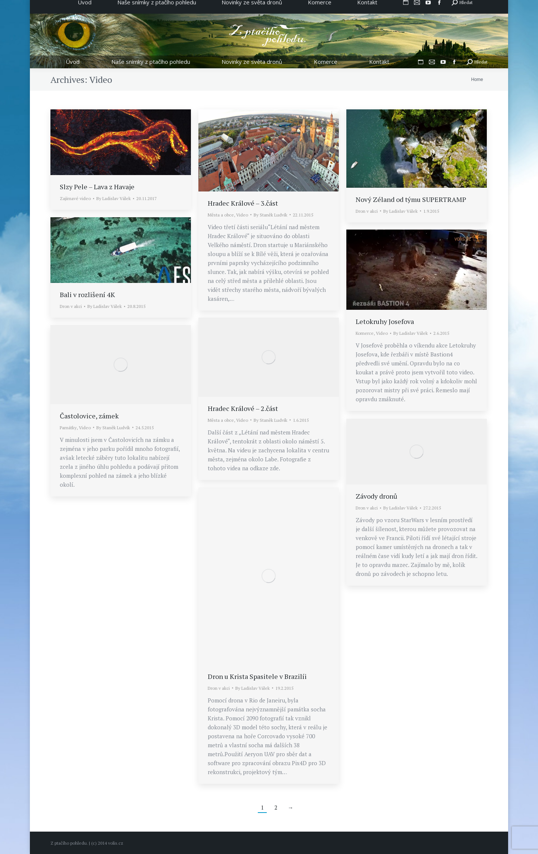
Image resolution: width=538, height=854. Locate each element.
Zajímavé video (75, 198)
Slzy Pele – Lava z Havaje (97, 186)
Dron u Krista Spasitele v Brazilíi (257, 676)
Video (242, 215)
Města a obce (221, 215)
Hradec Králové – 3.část (243, 203)
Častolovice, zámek (89, 415)
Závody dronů (376, 496)
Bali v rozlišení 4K (87, 294)
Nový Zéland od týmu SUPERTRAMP (411, 199)
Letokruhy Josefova (385, 321)
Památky (68, 427)
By (113, 198)
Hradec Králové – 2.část (243, 408)
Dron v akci (367, 211)
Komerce (365, 333)
